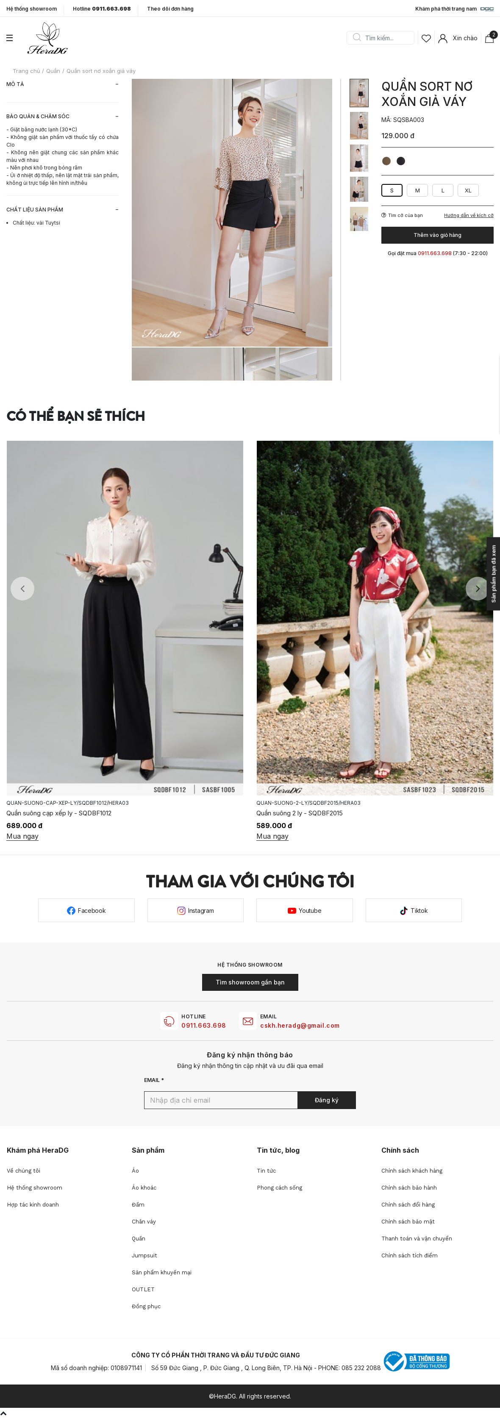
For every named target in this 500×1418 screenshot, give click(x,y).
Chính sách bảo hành (409, 1187)
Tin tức (266, 1171)
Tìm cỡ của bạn (402, 215)
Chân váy (144, 1221)
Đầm (138, 1204)
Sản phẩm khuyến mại (162, 1272)
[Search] (383, 37)
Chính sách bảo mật (408, 1221)
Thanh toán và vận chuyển (416, 1238)
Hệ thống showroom (31, 9)
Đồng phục (146, 1306)
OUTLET (143, 1289)
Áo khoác (144, 1187)
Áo (135, 1171)
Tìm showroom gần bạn (250, 982)
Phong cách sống (279, 1187)
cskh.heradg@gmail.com (300, 1025)
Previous (22, 589)
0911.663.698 (203, 1025)
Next (477, 589)
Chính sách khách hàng (411, 1171)
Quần (138, 1238)
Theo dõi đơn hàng (170, 9)
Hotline (102, 9)
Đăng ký (327, 1100)
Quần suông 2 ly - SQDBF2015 (299, 813)
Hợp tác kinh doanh (33, 1204)
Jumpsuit (144, 1255)
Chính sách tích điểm (409, 1255)
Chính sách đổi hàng (408, 1204)
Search (356, 37)
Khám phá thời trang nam (454, 9)
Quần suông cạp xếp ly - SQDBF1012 (58, 813)
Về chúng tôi (23, 1171)
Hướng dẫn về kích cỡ (469, 215)
